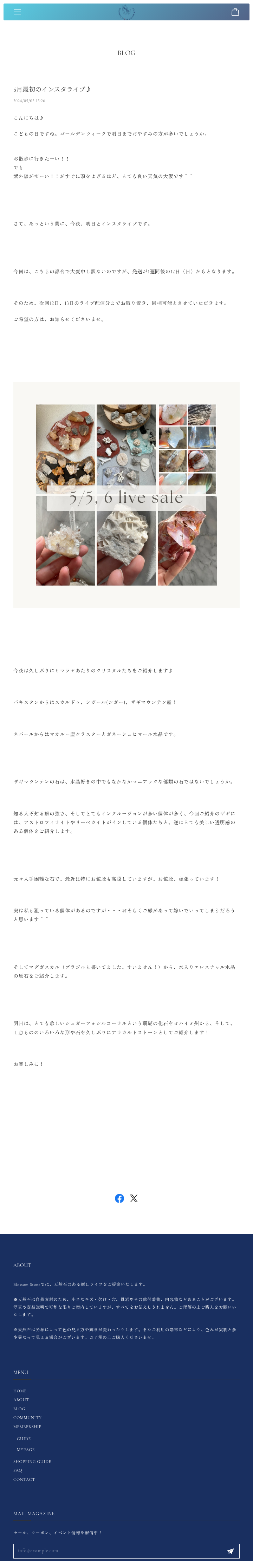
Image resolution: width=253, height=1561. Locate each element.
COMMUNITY (27, 1417)
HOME (20, 1390)
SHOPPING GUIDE (32, 1461)
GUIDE (24, 1438)
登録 (230, 1551)
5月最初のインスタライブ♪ (52, 94)
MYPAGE (26, 1449)
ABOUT (21, 1399)
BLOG (19, 1408)
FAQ (17, 1470)
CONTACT (24, 1479)
